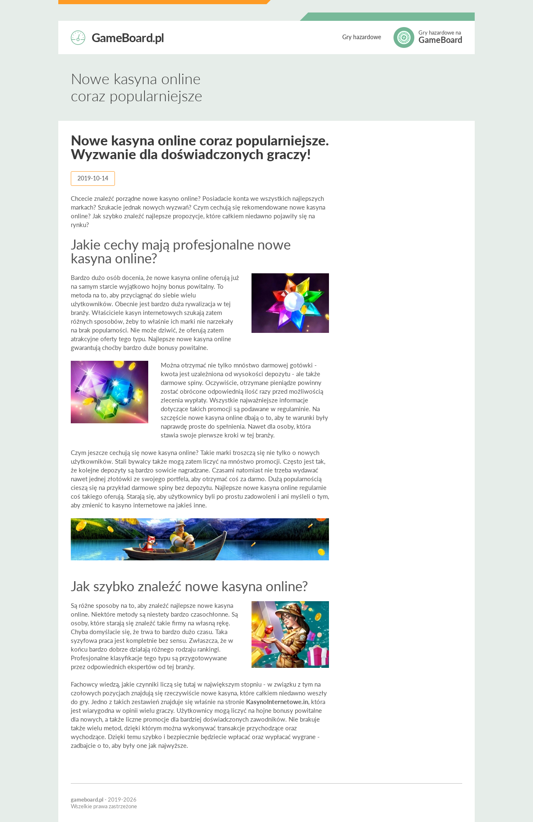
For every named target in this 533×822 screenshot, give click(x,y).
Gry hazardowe (361, 36)
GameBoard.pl (128, 36)
